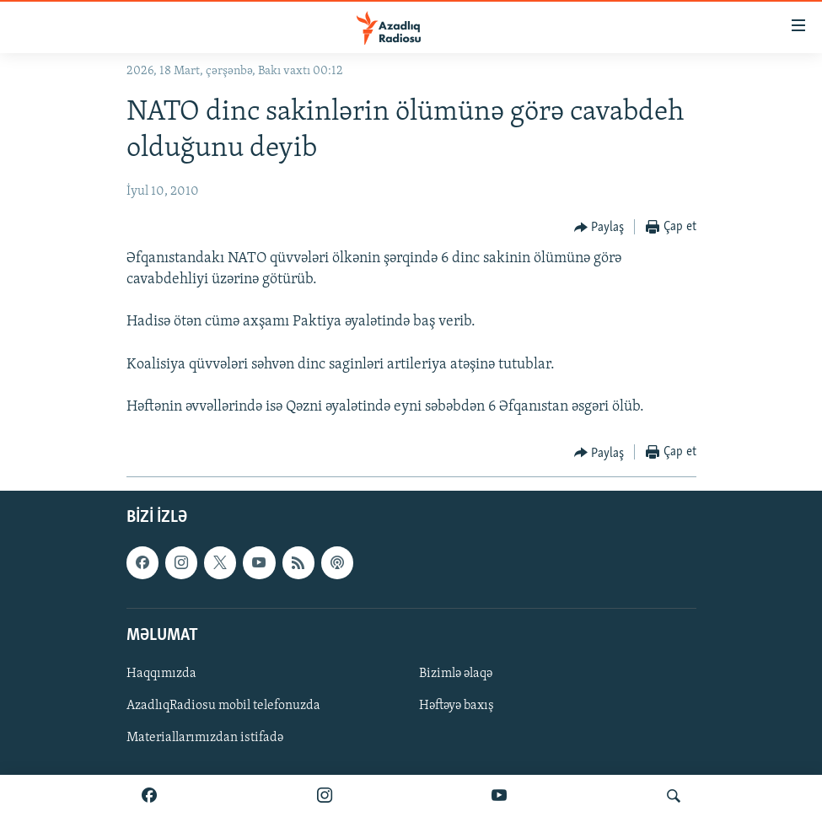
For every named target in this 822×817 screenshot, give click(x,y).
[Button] (599, 227)
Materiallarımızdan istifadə (204, 737)
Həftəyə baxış (456, 705)
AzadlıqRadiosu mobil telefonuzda (223, 705)
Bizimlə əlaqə (455, 673)
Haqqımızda (161, 673)
